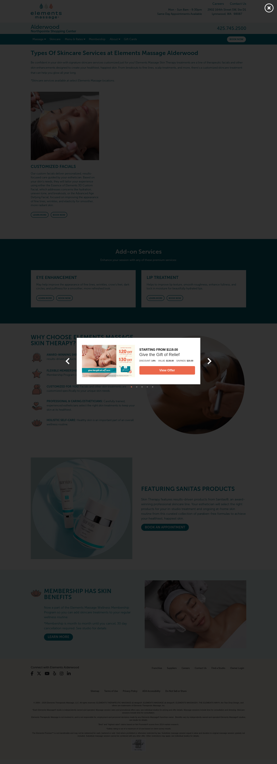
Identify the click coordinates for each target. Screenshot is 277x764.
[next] (209, 361)
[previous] (67, 361)
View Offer (167, 370)
